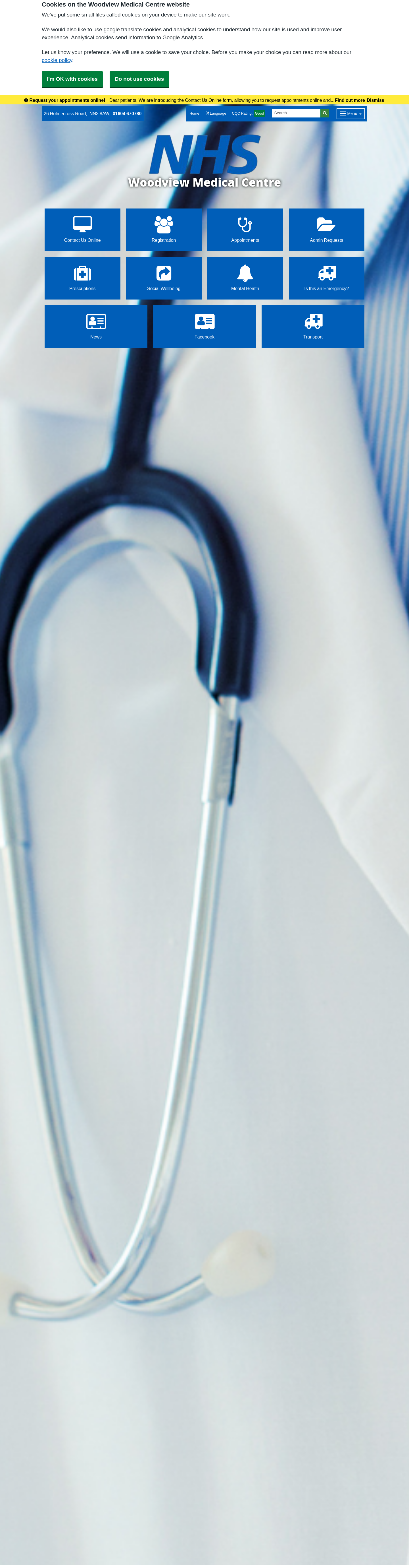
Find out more (350, 100)
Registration (164, 229)
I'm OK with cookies (72, 79)
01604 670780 (127, 113)
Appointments (245, 229)
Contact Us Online (82, 229)
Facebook (204, 326)
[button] (216, 113)
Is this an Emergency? (326, 278)
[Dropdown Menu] (351, 113)
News (96, 326)
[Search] (296, 113)
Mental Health (245, 278)
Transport (313, 326)
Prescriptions (82, 278)
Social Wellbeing (164, 278)
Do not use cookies (139, 79)
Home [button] (194, 113)
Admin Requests (326, 229)
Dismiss (375, 100)
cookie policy (57, 60)
